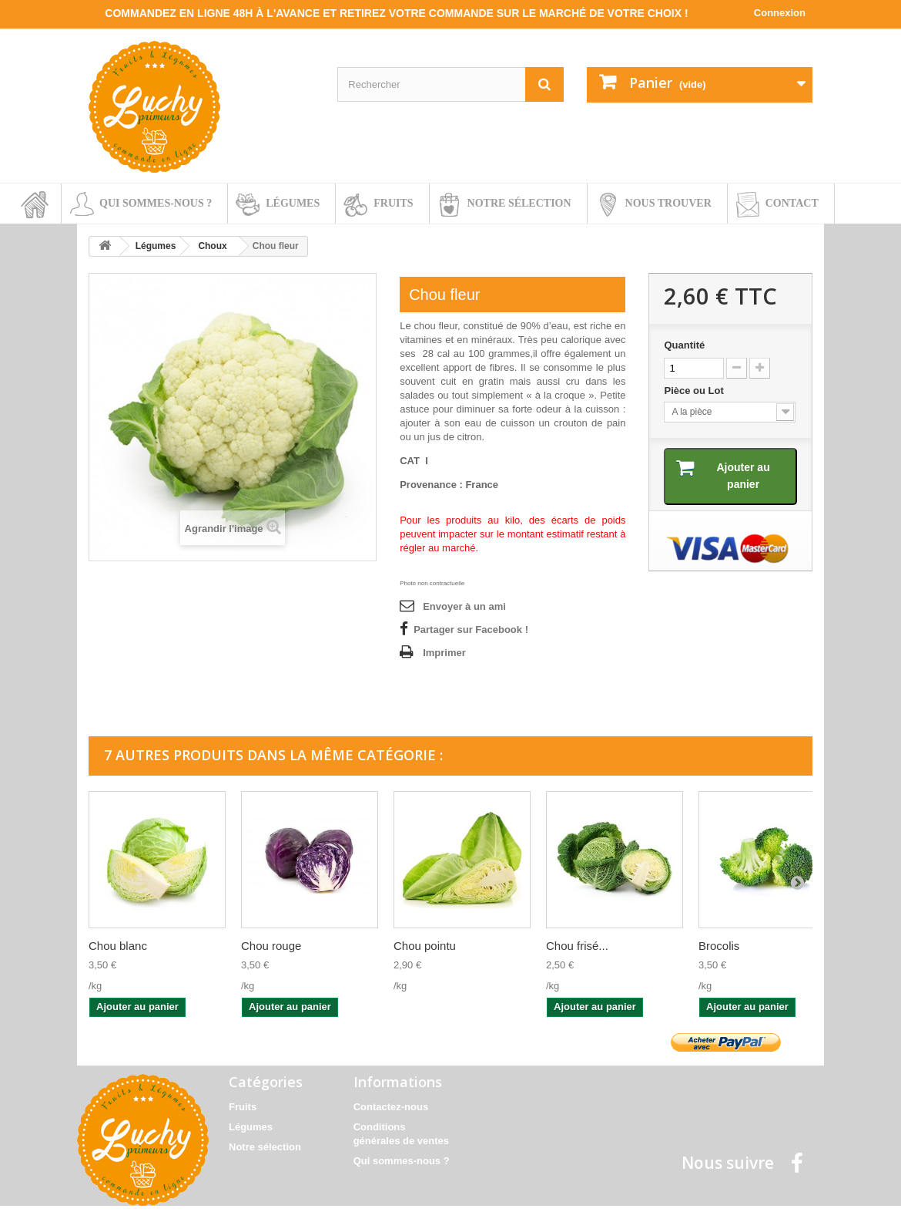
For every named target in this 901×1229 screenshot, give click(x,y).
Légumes (293, 203)
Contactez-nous (391, 1107)
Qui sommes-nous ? (155, 203)
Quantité (684, 345)
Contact (792, 203)
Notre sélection (519, 203)
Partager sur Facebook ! (471, 629)
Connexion (780, 13)
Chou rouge (271, 945)
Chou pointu (425, 945)
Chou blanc (118, 945)
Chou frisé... (577, 945)
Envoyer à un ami (464, 606)
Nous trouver (668, 203)
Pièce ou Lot (695, 390)
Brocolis (718, 945)
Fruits (393, 203)
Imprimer (444, 652)
